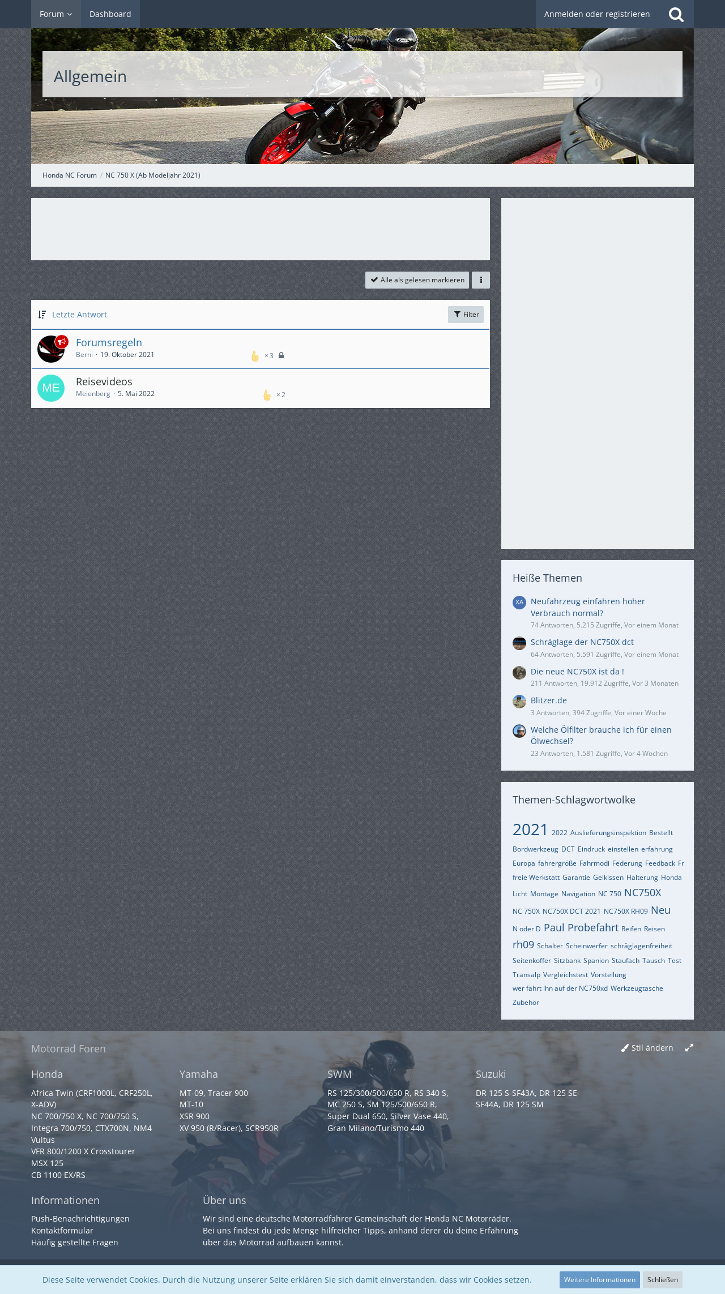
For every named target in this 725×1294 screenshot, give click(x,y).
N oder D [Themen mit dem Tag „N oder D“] (527, 929)
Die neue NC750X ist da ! (577, 671)
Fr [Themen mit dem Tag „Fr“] (681, 863)
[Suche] (676, 14)
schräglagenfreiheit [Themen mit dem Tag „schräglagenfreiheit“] (641, 946)
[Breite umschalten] (689, 1048)
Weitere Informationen (600, 1279)
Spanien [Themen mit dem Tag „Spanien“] (596, 960)
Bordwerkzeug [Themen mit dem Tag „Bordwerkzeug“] (535, 849)
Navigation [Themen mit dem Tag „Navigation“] (578, 894)
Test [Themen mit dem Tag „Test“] (674, 960)
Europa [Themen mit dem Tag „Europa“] (524, 863)
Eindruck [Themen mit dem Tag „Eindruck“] (591, 849)
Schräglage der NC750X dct (582, 642)
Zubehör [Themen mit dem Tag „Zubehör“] (526, 1002)
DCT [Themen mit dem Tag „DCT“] (568, 849)
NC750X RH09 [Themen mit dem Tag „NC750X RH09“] (626, 911)
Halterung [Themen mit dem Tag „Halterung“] (642, 877)
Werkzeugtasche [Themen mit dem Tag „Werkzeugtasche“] (637, 988)
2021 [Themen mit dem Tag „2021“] (531, 829)
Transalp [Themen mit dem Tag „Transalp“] (526, 974)
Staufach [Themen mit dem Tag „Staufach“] (625, 960)
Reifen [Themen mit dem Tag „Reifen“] (631, 929)
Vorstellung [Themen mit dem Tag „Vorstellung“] (608, 974)
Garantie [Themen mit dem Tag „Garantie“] (576, 877)
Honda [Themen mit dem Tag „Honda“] (671, 877)
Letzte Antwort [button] (79, 314)
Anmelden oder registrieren (597, 13)
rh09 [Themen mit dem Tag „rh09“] (523, 944)
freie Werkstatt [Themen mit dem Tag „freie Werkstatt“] (536, 877)
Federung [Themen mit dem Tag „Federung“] (627, 863)
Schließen (662, 1279)
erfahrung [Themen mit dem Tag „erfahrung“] (657, 849)
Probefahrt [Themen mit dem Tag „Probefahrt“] (593, 927)
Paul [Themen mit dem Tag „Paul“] (554, 927)
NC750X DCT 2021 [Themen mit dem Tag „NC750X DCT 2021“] (572, 911)
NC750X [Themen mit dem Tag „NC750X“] (642, 892)
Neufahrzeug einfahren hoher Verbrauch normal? (588, 607)
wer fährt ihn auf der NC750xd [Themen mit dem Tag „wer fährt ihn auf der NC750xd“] (560, 988)
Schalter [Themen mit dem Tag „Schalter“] (550, 946)
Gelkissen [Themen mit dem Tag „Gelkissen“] (608, 877)
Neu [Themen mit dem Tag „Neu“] (661, 910)
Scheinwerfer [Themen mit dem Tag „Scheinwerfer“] (587, 946)
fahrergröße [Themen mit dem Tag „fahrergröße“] (557, 863)
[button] (481, 280)
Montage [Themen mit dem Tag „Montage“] (544, 894)
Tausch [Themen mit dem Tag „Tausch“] (653, 960)
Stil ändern (652, 1047)
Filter (466, 314)
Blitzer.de (549, 700)
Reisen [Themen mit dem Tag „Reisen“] (654, 929)
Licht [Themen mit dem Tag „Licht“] (520, 894)
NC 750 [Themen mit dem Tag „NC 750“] (609, 894)
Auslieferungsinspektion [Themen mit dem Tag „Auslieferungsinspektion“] (608, 832)
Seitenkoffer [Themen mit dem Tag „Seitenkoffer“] (532, 960)
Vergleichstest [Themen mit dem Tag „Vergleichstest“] (565, 974)
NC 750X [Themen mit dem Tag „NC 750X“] (526, 911)
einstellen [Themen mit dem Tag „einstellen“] (623, 849)
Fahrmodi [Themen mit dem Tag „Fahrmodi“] (594, 863)
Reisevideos (104, 381)
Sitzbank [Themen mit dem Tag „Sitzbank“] (567, 960)
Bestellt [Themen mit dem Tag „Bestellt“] (661, 832)
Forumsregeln (109, 342)
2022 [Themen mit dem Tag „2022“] (560, 832)
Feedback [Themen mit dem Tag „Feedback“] (660, 863)
